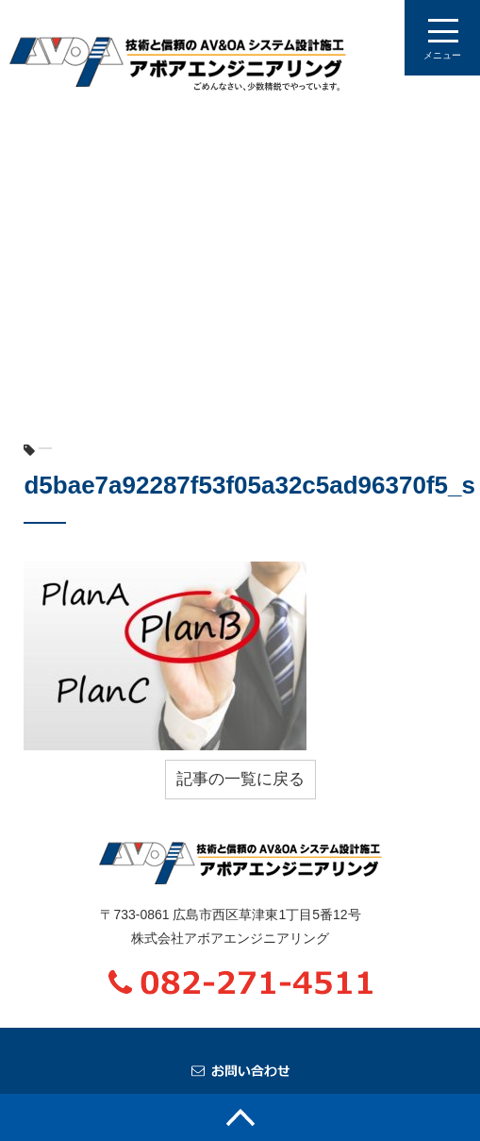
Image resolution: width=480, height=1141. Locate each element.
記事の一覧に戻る (240, 779)
